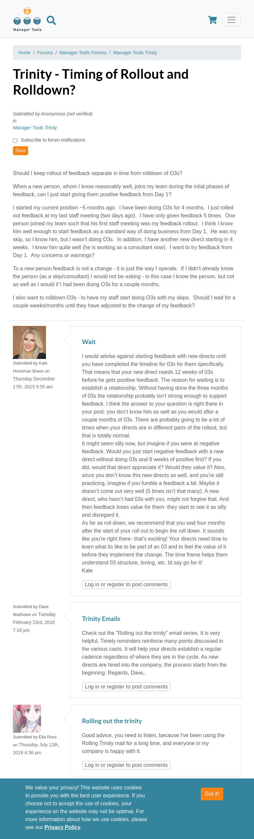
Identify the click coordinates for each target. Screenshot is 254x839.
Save (20, 150)
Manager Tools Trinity (135, 52)
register (115, 584)
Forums (45, 52)
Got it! (212, 794)
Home (24, 52)
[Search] (51, 21)
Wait (89, 342)
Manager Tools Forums (83, 52)
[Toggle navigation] (231, 19)
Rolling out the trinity (112, 721)
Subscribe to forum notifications (53, 140)
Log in (92, 584)
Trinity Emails (101, 619)
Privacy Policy (63, 827)
